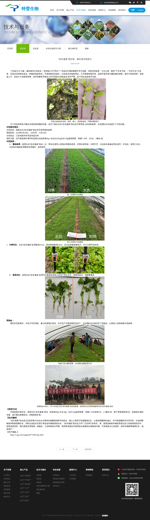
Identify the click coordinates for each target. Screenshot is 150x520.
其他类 (37, 48)
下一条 (75, 449)
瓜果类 (11, 48)
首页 (52, 10)
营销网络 (112, 10)
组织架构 (7, 486)
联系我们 (122, 10)
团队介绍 (7, 482)
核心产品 (70, 10)
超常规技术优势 (59, 482)
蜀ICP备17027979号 (80, 515)
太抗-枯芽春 (25, 475)
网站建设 (90, 515)
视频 (87, 49)
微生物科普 (74, 48)
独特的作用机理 (59, 479)
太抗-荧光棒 (25, 484)
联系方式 (105, 475)
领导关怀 (7, 493)
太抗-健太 (24, 500)
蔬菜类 (23, 49)
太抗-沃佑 (24, 496)
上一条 (61, 449)
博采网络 (98, 515)
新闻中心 (102, 10)
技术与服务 (81, 10)
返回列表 (88, 449)
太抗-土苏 (24, 492)
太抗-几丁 (24, 488)
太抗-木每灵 (25, 479)
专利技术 (56, 475)
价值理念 (7, 479)
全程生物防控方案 (55, 48)
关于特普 (60, 10)
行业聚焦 (72, 479)
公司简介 (7, 475)
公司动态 (72, 475)
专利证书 (56, 486)
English (140, 10)
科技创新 (92, 10)
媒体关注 (7, 497)
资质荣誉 (7, 489)
